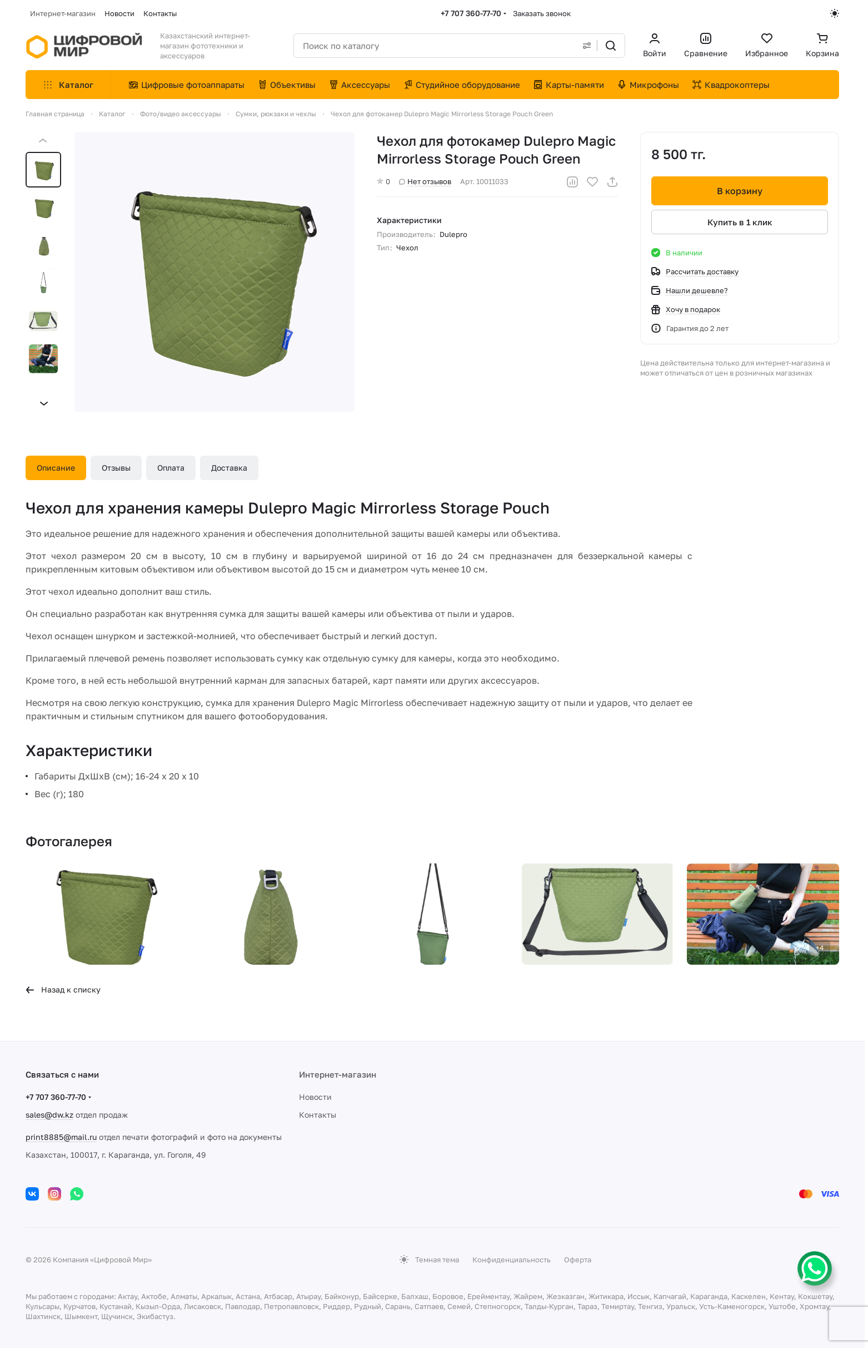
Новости (315, 1097)
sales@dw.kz (49, 1114)
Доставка (229, 467)
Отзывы (116, 467)
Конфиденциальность (511, 1259)
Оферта (577, 1259)
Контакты (317, 1114)
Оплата (170, 467)
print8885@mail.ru (61, 1137)
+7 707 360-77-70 (471, 13)
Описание (56, 467)
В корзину (739, 190)
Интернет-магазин (337, 1074)
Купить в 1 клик (739, 222)
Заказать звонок (542, 13)
